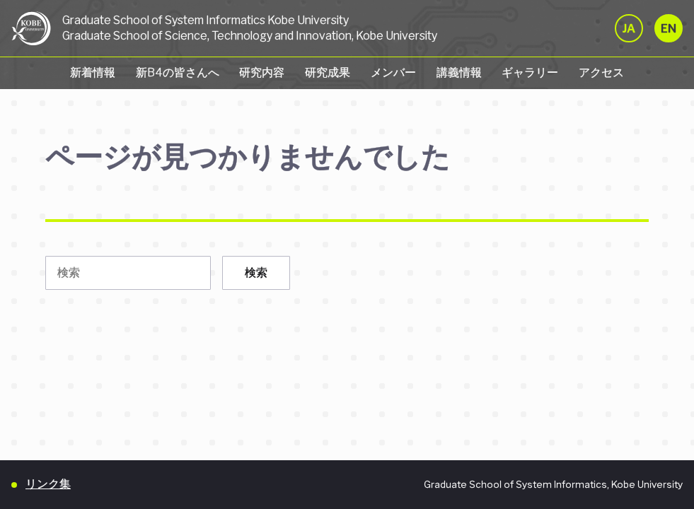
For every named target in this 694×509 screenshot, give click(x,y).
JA (629, 28)
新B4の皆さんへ (177, 72)
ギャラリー (530, 72)
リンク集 (48, 484)
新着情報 (92, 72)
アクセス (601, 72)
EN (668, 28)
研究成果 (327, 72)
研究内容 (261, 72)
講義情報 (459, 72)
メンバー (393, 72)
